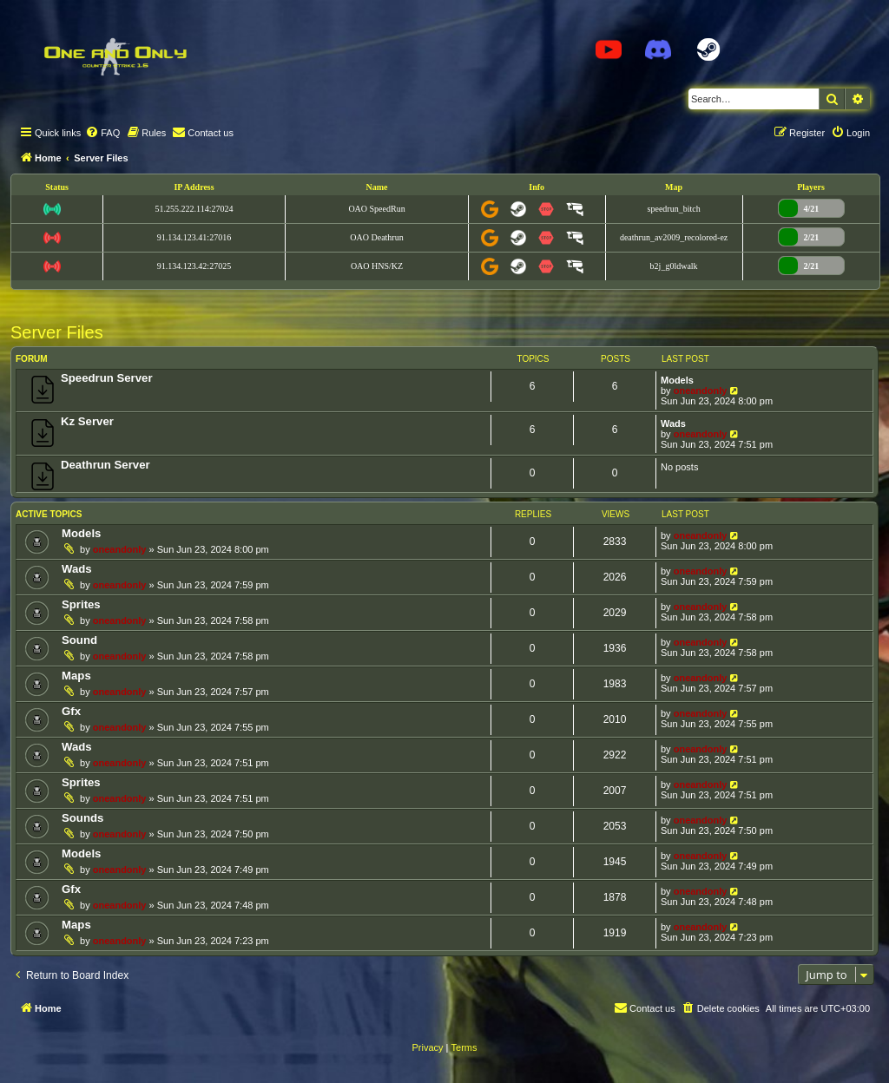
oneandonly (701, 390)
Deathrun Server (105, 464)
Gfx (71, 711)
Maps (76, 675)
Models (677, 380)
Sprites (81, 604)
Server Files (56, 332)
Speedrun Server (107, 377)
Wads (673, 423)
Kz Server (87, 421)
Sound (79, 640)
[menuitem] (102, 132)
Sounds (82, 817)
